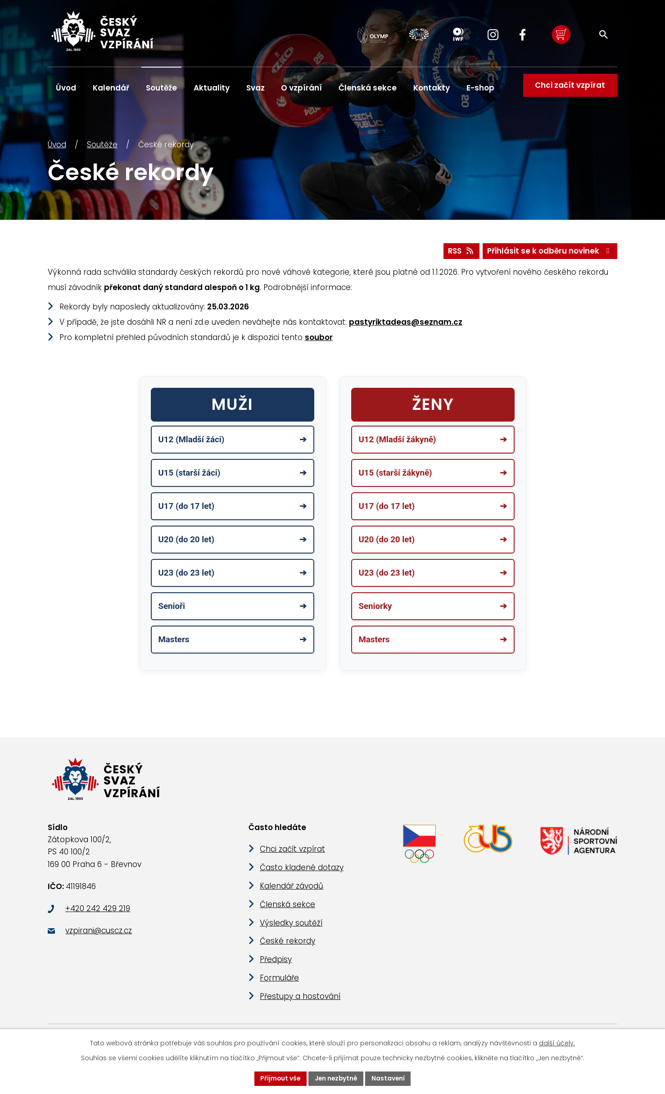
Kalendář (111, 87)
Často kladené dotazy (302, 873)
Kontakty (431, 87)
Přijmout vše (279, 1078)
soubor (319, 340)
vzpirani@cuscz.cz (98, 937)
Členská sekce (368, 87)
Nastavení (390, 1078)
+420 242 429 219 (97, 914)
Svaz (255, 87)
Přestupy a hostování (300, 1002)
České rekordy (287, 947)
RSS (460, 253)
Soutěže (102, 147)
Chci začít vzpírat (569, 87)
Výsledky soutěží (291, 929)
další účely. (557, 1043)
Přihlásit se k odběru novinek (550, 253)
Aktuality (212, 87)
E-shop (480, 87)
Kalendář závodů (291, 892)
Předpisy (276, 965)
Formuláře (279, 984)
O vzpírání (301, 87)
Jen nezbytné (336, 1078)
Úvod (57, 147)
